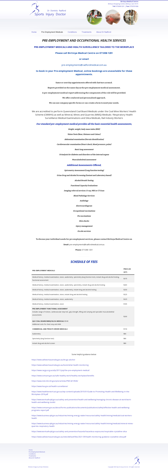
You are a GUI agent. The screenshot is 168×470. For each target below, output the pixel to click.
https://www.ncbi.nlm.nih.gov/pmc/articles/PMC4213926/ (55, 381)
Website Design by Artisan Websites (38, 467)
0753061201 (119, 6)
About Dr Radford (103, 32)
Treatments (86, 32)
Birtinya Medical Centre (129, 2)
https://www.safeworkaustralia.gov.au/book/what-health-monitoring (60, 365)
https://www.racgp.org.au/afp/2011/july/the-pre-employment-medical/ (61, 370)
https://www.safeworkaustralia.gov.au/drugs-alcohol (53, 359)
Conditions (72, 32)
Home (34, 32)
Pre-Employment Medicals (52, 32)
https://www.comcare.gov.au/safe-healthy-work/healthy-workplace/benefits (63, 375)
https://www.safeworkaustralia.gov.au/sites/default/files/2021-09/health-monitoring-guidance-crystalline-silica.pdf (79, 437)
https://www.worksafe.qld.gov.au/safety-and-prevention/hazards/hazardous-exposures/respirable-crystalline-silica (79, 431)
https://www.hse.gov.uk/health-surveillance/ (50, 386)
